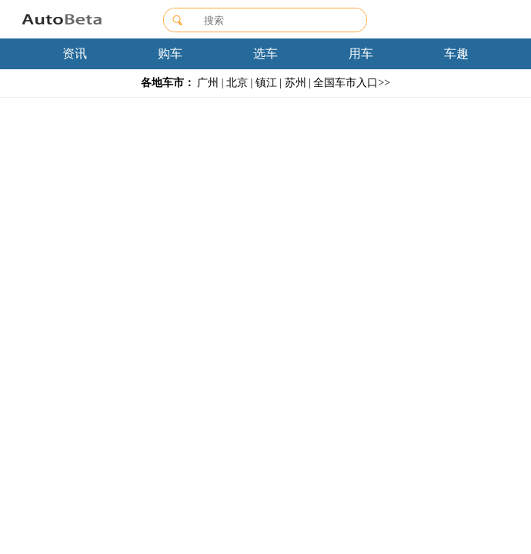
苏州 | (298, 82)
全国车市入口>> (351, 82)
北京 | (239, 82)
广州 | (210, 82)
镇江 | (268, 82)
